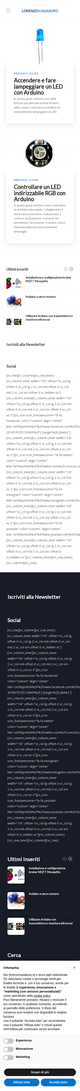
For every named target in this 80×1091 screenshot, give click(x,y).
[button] (74, 967)
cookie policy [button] (42, 995)
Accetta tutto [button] (58, 1082)
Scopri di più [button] (40, 1072)
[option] (40, 302)
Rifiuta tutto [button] (21, 1082)
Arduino (21, 73)
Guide (34, 73)
